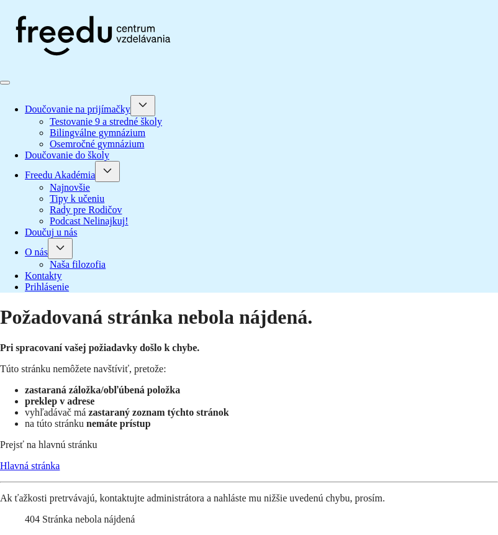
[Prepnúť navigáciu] (5, 83)
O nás (36, 252)
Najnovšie (70, 187)
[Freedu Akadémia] (107, 171)
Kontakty (43, 275)
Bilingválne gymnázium (97, 132)
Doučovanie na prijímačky (77, 109)
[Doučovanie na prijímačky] (142, 105)
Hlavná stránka (30, 465)
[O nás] (60, 248)
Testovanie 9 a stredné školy (106, 121)
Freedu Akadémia (60, 175)
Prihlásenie (47, 286)
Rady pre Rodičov (86, 209)
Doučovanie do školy (67, 155)
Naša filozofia (78, 264)
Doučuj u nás (51, 232)
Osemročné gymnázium (97, 144)
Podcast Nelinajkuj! (89, 221)
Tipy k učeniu (77, 198)
